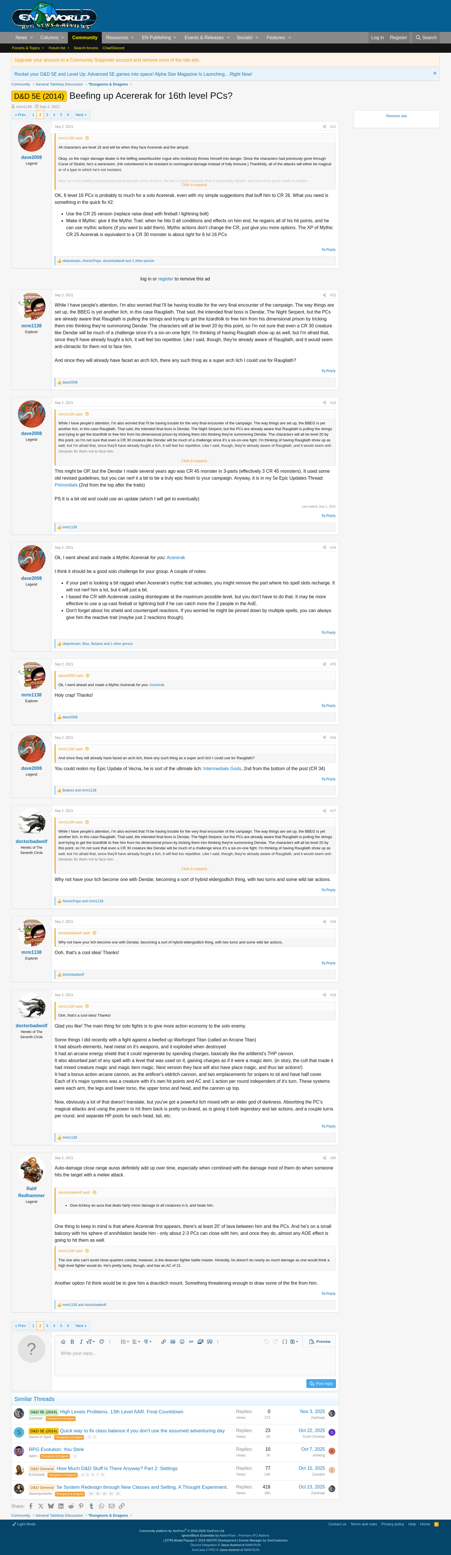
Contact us (337, 1524)
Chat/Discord (113, 48)
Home (425, 1524)
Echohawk (37, 1475)
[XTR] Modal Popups (200, 1540)
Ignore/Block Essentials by (225, 1535)
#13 (333, 403)
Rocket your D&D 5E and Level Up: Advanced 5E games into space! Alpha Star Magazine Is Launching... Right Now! (133, 74)
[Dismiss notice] (434, 74)
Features (276, 37)
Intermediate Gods (222, 768)
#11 (333, 127)
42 (118, 1493)
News (21, 37)
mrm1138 (24, 107)
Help (412, 1524)
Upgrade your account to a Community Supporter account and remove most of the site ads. (107, 60)
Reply (331, 249)
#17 (333, 811)
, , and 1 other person (108, 261)
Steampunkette (40, 1494)
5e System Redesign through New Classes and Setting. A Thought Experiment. (142, 1487)
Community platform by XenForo (182, 1531)
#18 (333, 922)
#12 (333, 295)
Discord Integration (203, 1545)
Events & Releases (204, 37)
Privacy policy (392, 1524)
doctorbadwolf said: (74, 933)
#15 (333, 664)
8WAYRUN (253, 1545)
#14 (333, 548)
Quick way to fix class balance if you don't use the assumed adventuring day (142, 1431)
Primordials (67, 485)
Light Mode (24, 1524)
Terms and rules (364, 1524)
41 (111, 1493)
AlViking (319, 1455)
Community (85, 37)
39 (98, 1493)
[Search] (426, 37)
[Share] (324, 126)
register (166, 278)
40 (104, 1493)
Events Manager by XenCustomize (263, 1540)
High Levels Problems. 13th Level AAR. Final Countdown (121, 1412)
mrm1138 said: (70, 138)
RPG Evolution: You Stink (56, 1449)
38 (91, 1493)
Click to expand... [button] (195, 185)
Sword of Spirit (40, 1437)
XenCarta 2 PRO (204, 1550)
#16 (333, 738)
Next (79, 115)
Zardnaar (36, 1418)
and (79, 790)
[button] (32, 37)
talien (33, 1456)
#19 (333, 995)
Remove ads (396, 116)
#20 (333, 1158)
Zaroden (318, 1474)
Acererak (176, 557)
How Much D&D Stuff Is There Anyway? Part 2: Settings (117, 1468)
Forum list (57, 48)
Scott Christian (314, 1437)
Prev (22, 115)
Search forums (86, 48)
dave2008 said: (71, 675)
